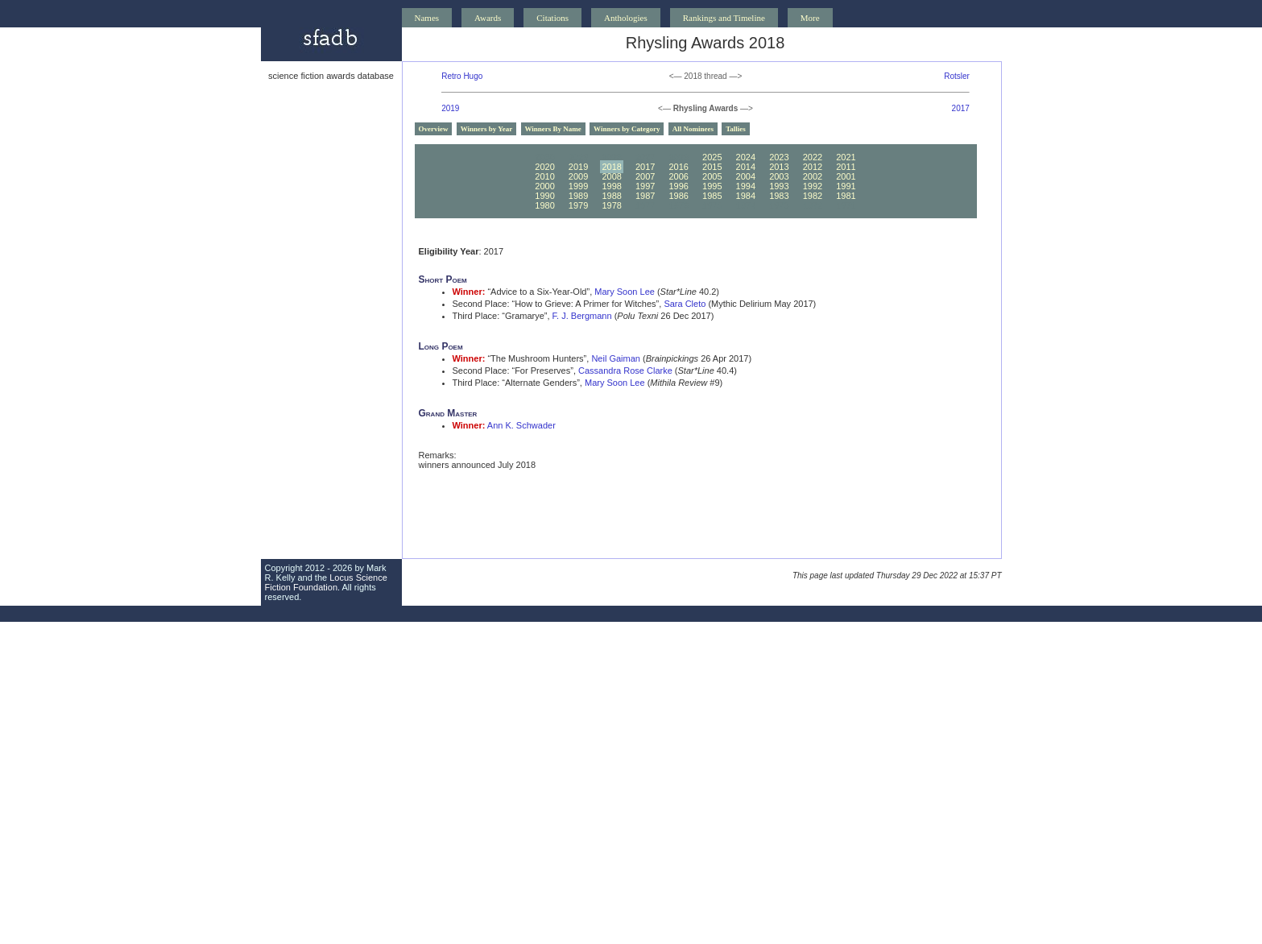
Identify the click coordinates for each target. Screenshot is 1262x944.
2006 (678, 176)
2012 (812, 167)
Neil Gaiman (615, 358)
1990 (544, 196)
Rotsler (957, 76)
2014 (745, 167)
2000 (544, 186)
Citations (552, 18)
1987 (645, 196)
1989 (578, 196)
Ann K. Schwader (521, 425)
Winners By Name (553, 129)
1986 (678, 196)
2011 (845, 167)
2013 (778, 167)
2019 (450, 108)
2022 (812, 157)
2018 (611, 167)
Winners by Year (487, 129)
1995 (712, 186)
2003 (778, 176)
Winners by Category (627, 129)
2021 (845, 157)
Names (427, 18)
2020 (544, 167)
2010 (544, 176)
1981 (845, 196)
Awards (487, 18)
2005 (712, 176)
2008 (611, 176)
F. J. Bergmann (582, 316)
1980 (544, 205)
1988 (611, 196)
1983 (778, 196)
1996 (678, 186)
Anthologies (626, 18)
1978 (611, 205)
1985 (712, 196)
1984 (745, 196)
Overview (434, 129)
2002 (812, 176)
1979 (578, 205)
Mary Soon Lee (624, 291)
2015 (712, 167)
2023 (778, 157)
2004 (745, 176)
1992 (812, 186)
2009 (578, 176)
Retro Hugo (461, 76)
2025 (712, 157)
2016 (678, 167)
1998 (611, 186)
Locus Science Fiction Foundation (326, 582)
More (810, 18)
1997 (645, 186)
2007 (645, 176)
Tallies (736, 129)
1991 (845, 186)
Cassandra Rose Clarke (625, 370)
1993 (778, 186)
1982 (812, 196)
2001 (845, 176)
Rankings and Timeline (724, 18)
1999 (578, 186)
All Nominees (693, 129)
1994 (745, 186)
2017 (961, 108)
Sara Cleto (684, 303)
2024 (745, 157)
